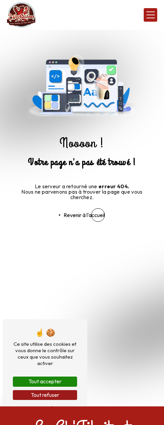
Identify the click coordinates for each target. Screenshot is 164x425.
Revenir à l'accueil (84, 215)
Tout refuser (45, 394)
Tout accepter (45, 381)
